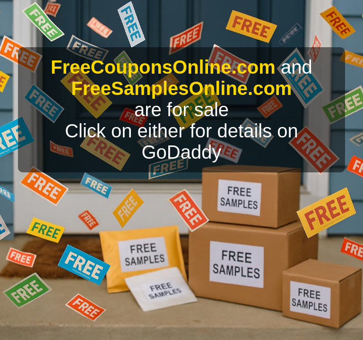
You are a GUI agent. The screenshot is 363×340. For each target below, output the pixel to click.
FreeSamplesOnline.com (181, 88)
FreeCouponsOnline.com (163, 67)
